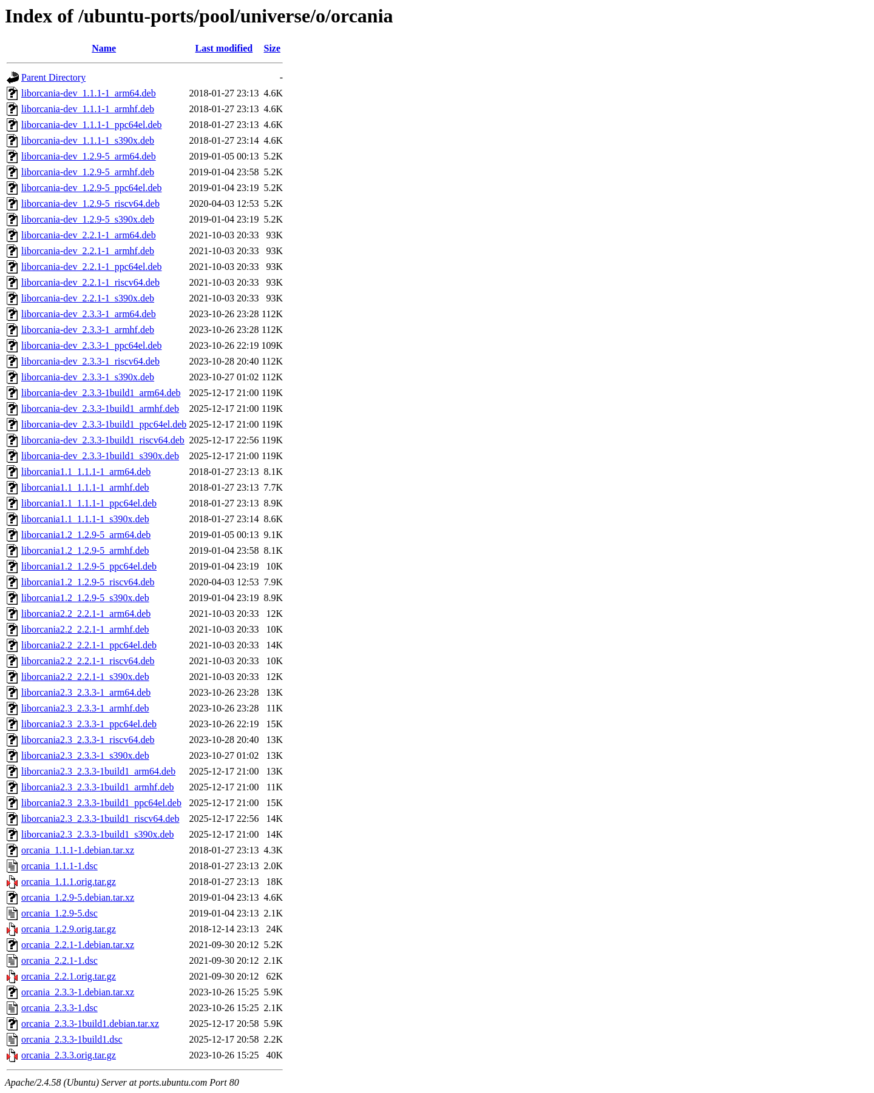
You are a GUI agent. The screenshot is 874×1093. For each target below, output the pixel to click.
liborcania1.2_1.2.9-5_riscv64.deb (88, 582)
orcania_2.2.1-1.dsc (59, 960)
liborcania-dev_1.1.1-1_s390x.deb (87, 140)
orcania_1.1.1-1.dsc (59, 866)
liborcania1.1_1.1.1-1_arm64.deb (86, 471)
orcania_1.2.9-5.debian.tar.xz (77, 897)
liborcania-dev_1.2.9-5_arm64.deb (88, 156)
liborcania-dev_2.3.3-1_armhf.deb (87, 330)
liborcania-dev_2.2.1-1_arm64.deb (88, 235)
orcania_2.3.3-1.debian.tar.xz (77, 992)
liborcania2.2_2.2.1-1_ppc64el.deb (89, 645)
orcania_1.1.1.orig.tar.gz (68, 881)
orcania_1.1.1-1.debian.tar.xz (77, 850)
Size (271, 48)
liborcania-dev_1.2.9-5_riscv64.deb (90, 203)
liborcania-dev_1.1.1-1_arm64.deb (88, 93)
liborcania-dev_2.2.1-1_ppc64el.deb (91, 266)
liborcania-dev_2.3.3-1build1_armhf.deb (100, 408)
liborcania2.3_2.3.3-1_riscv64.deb (88, 740)
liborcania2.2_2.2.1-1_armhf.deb (85, 629)
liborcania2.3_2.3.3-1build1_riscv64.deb (100, 818)
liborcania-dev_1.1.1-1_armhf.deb (87, 109)
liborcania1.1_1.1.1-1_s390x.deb (85, 519)
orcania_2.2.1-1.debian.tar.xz (77, 945)
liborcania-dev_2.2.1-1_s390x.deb (87, 298)
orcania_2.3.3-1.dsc (59, 1008)
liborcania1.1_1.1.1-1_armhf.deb (85, 487)
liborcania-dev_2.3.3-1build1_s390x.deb (100, 456)
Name (104, 48)
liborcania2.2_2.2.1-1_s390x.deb (85, 676)
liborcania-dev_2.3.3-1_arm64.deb (88, 314)
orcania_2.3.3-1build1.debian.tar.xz (90, 1023)
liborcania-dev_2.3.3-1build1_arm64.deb (101, 393)
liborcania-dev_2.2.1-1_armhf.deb (87, 251)
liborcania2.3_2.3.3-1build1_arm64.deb (98, 771)
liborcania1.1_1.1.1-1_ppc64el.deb (89, 503)
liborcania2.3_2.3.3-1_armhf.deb (85, 708)
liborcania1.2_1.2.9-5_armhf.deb (85, 550)
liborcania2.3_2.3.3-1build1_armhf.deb (97, 787)
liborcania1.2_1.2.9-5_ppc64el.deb (89, 566)
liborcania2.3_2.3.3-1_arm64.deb (86, 692)
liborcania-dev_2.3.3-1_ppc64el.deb (91, 345)
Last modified (224, 48)
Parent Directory (53, 77)
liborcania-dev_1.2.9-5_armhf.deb (87, 172)
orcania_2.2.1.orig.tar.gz (68, 976)
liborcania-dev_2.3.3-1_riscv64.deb (90, 361)
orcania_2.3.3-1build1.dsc (72, 1039)
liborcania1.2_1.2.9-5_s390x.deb (85, 598)
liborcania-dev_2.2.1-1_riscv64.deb (90, 282)
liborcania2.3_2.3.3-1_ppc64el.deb (89, 724)
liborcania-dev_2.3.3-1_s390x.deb (87, 377)
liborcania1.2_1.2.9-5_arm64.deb (86, 535)
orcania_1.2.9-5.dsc (59, 913)
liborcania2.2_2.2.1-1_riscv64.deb (88, 661)
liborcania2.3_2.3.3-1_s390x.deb (85, 755)
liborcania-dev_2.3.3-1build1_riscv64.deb (103, 440)
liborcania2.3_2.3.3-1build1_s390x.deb (97, 834)
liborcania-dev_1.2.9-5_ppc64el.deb (91, 188)
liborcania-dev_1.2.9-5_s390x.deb (87, 219)
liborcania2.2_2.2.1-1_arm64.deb (86, 613)
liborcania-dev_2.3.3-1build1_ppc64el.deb (103, 424)
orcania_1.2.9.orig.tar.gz (68, 929)
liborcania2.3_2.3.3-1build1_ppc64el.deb (101, 803)
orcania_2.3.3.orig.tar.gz (68, 1055)
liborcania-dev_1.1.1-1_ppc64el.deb (91, 124)
